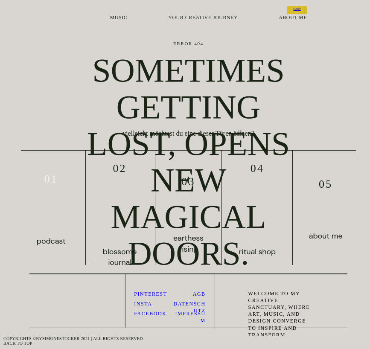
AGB (199, 294)
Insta (143, 304)
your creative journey (203, 17)
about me (293, 17)
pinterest (150, 294)
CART (297, 8)
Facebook (150, 314)
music (118, 17)
